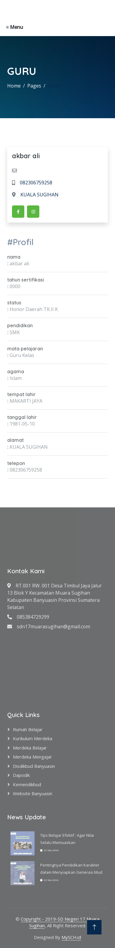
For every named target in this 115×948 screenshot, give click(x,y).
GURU (54, 85)
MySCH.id (71, 937)
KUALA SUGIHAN (35, 194)
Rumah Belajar (28, 729)
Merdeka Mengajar (32, 757)
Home (14, 85)
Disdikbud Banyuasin (34, 766)
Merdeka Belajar (30, 748)
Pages (34, 85)
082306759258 (32, 182)
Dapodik (21, 775)
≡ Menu (14, 27)
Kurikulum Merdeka (32, 738)
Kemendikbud (27, 784)
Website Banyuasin (32, 793)
